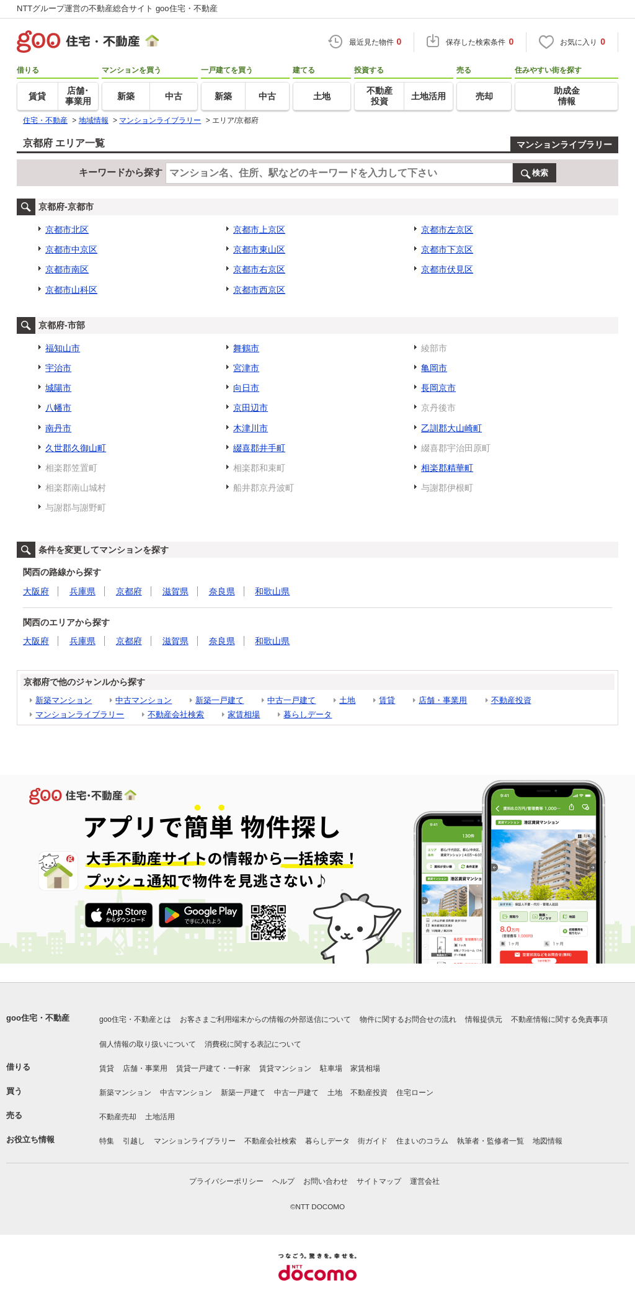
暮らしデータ (307, 714)
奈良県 (222, 591)
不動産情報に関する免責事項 (559, 1019)
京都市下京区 (447, 249)
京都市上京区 (259, 230)
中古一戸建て (291, 700)
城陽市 (58, 388)
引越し (134, 1141)
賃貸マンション (285, 1068)
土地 (347, 700)
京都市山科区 (71, 290)
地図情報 (547, 1141)
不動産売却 (117, 1116)
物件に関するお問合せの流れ (408, 1019)
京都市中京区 (71, 249)
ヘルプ (283, 1181)
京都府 (129, 591)
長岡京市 (438, 388)
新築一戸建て (219, 700)
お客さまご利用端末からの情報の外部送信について (265, 1019)
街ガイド (373, 1141)
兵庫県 (82, 591)
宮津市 (246, 368)
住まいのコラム (422, 1141)
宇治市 (58, 368)
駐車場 (331, 1068)
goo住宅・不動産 (37, 1017)
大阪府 (36, 591)
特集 (106, 1141)
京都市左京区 (447, 230)
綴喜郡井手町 (259, 448)
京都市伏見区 (447, 269)
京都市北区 (67, 230)
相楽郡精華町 (447, 468)
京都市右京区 (259, 269)
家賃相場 (244, 714)
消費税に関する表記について (253, 1044)
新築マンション (63, 700)
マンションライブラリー (564, 145)
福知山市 (62, 348)
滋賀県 (175, 591)
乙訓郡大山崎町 (451, 428)
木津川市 (250, 428)
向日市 (246, 388)
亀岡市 (434, 368)
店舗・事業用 (443, 700)
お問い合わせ (325, 1181)
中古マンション (143, 700)
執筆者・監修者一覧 (490, 1141)
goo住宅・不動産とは (135, 1019)
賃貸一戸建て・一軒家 (213, 1068)
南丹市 (58, 428)
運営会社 (425, 1181)
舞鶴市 (246, 348)
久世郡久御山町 (75, 448)
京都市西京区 (259, 290)
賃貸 (387, 700)
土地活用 (160, 1116)
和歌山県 (272, 591)
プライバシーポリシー (226, 1181)
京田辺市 (250, 408)
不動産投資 (511, 700)
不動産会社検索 (176, 714)
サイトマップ (379, 1181)
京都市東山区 (259, 249)
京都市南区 (67, 269)
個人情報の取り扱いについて (147, 1044)
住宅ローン (414, 1092)
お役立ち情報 (30, 1139)
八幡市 (58, 408)
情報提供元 (483, 1019)
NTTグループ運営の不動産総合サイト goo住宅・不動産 (117, 8)
